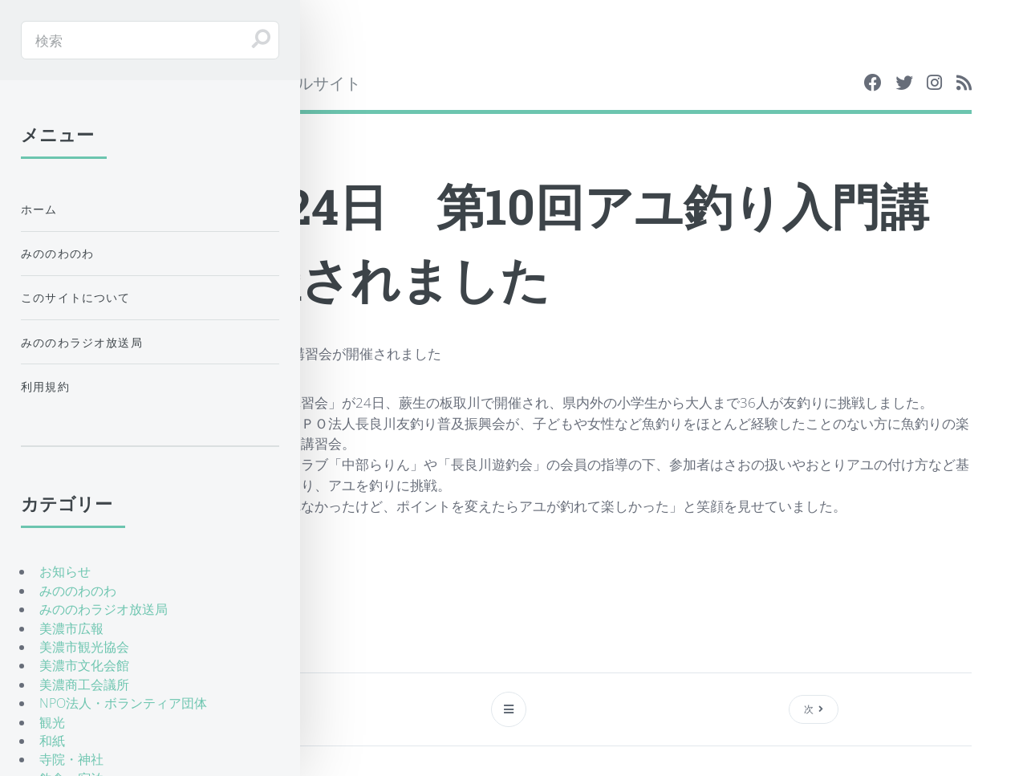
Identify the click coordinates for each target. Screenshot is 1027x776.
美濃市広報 (71, 628)
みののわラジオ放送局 (82, 342)
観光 (52, 722)
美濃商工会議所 (84, 684)
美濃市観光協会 (84, 647)
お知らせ (65, 571)
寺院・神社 (71, 759)
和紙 (52, 741)
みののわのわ (57, 253)
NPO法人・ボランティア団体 (123, 703)
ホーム (39, 209)
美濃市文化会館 (84, 665)
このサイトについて (76, 297)
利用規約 (45, 386)
